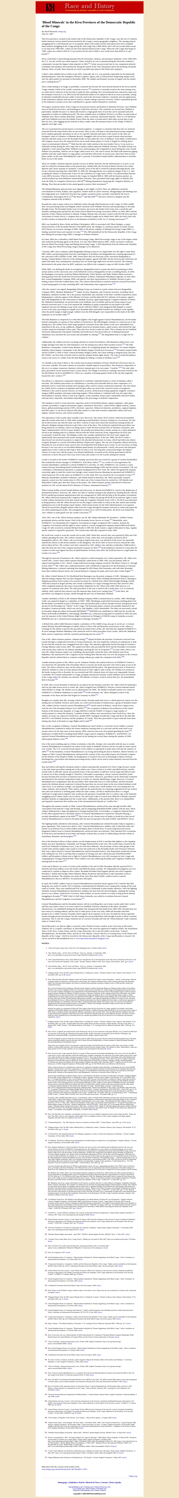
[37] (111, 649)
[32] (114, 590)
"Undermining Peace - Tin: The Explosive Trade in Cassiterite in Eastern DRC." (74, 1122)
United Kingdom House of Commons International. (65, 1310)
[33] (87, 610)
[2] (89, 63)
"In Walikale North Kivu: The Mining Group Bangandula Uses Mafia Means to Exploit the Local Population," (84, 1199)
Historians (76, 1490)
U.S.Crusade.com (78, 1489)
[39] (56, 679)
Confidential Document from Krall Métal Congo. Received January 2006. (72, 1355)
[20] (118, 357)
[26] (90, 512)
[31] (132, 570)
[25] (109, 484)
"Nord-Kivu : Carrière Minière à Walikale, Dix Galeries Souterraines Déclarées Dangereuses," (79, 1213)
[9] (83, 196)
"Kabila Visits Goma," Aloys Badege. (60, 1422)
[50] (74, 836)
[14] (114, 284)
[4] (90, 89)
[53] (83, 898)
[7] (107, 183)
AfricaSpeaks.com (87, 1490)
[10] (96, 196)
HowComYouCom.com (102, 1487)
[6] (84, 180)
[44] (90, 720)
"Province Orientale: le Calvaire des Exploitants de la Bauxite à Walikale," (72, 1228)
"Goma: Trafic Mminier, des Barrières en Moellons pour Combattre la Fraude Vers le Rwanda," (79, 1451)
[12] (82, 231)
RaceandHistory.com (76, 1487)
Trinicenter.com (101, 1489)
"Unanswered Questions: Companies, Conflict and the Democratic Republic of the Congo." (78, 1264)
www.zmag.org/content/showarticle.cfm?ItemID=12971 (65, 1469)
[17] (99, 334)
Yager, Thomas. (53, 1323)
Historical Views (93, 1482)
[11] (126, 218)
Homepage (62, 1482)
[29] (58, 552)
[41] (96, 695)
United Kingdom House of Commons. (60, 1257)
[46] (66, 738)
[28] (99, 547)
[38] (122, 656)
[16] (68, 314)
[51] (65, 861)
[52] (61, 895)
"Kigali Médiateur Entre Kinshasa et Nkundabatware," (66, 1457)
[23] (100, 462)
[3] (60, 81)
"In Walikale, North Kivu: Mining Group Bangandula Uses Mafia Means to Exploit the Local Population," (83, 1140)
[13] (131, 263)
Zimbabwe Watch (76, 1482)
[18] (123, 344)
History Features (100, 1490)
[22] (64, 375)
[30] (54, 565)
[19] (115, 349)
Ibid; (49, 1348)
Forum (104, 1482)
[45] (130, 730)
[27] (111, 519)
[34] (100, 618)
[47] (47, 751)
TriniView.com (89, 1487)
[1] (48, 53)
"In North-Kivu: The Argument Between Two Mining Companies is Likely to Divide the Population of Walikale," (85, 1134)
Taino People (90, 1489)
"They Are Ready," (54, 1341)
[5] (70, 143)
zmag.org (62, 31)
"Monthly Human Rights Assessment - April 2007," (65, 1234)
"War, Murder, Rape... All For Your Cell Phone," (64, 953)
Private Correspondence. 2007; (58, 1437)
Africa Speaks (115, 1482)
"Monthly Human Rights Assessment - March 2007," (65, 1432)
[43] (85, 707)
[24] (133, 474)
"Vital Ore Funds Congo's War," (58, 948)
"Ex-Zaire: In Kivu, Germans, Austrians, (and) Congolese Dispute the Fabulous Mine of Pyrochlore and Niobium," (86, 1360)
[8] (72, 196)
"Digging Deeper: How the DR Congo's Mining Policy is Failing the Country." (74, 973)
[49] (76, 816)
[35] (102, 633)
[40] (84, 692)
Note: (50, 979)
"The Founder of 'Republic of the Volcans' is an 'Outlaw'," (67, 1418)
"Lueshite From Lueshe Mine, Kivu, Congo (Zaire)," (65, 1239)
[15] (75, 291)
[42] (88, 705)
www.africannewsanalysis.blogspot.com (92, 938)
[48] (54, 761)
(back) (104, 948)
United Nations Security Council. (59, 1219)
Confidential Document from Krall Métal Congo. (64, 1285)
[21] (120, 367)
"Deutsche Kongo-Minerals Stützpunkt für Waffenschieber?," (68, 1394)
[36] (86, 638)
